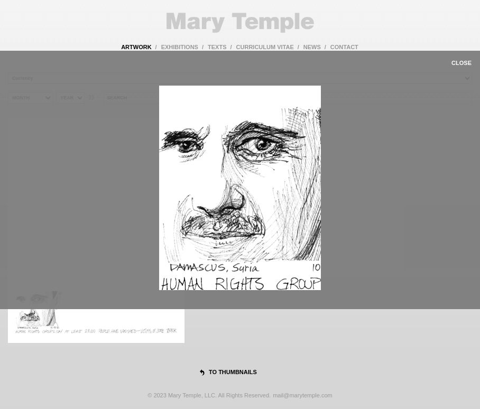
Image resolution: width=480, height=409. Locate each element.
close (461, 63)
